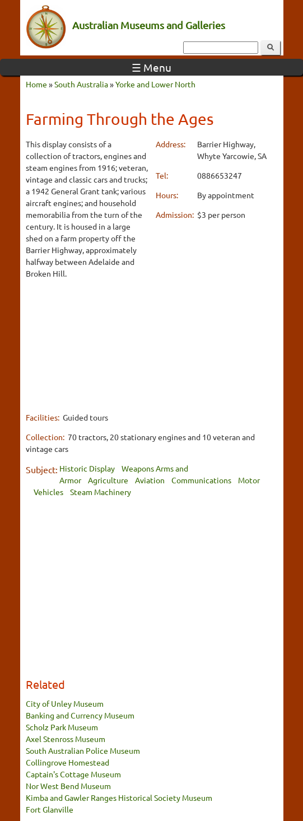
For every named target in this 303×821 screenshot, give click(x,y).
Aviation (150, 480)
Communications (201, 480)
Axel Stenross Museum (65, 739)
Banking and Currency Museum (80, 715)
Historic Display (87, 468)
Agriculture (108, 480)
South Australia (81, 84)
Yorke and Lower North (155, 84)
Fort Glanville (49, 809)
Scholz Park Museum (62, 727)
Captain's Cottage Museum (73, 774)
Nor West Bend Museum (68, 786)
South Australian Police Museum (83, 750)
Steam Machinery (100, 492)
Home (36, 84)
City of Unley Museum (65, 703)
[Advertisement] (87, 345)
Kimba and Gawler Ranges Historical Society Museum (119, 797)
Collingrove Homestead (67, 762)
